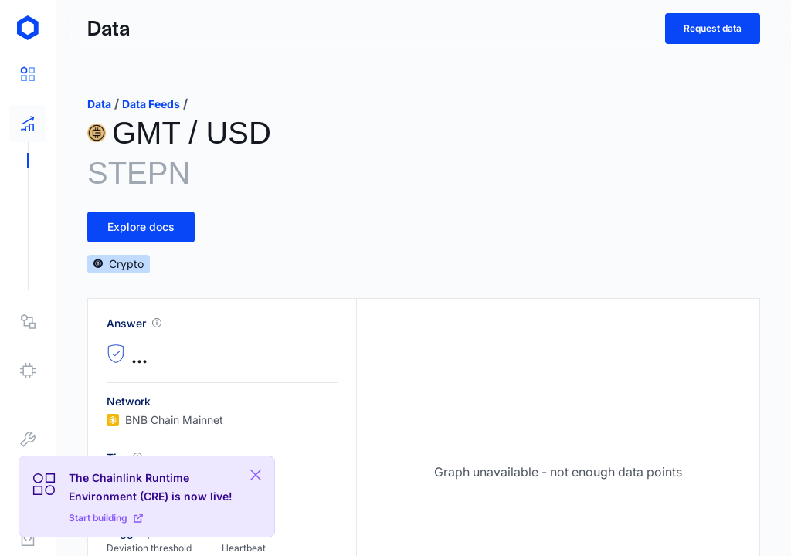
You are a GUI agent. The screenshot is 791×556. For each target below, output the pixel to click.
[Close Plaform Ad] (256, 475)
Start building (106, 518)
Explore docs (141, 226)
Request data (713, 28)
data (99, 103)
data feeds (151, 103)
